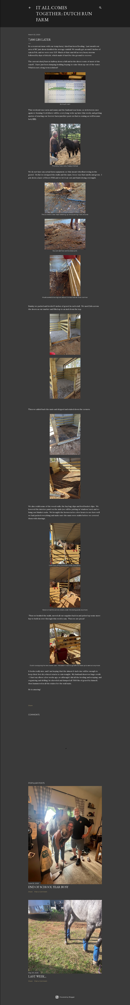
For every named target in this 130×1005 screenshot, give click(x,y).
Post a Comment (40, 892)
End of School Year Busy (48, 887)
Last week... (37, 976)
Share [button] (30, 705)
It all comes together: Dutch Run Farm (64, 14)
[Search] (100, 7)
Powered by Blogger (65, 997)
